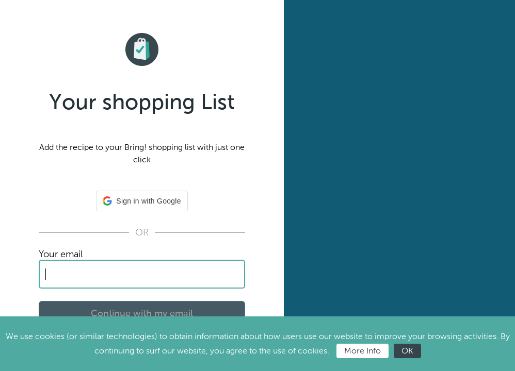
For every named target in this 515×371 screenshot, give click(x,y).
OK (407, 351)
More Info (362, 351)
